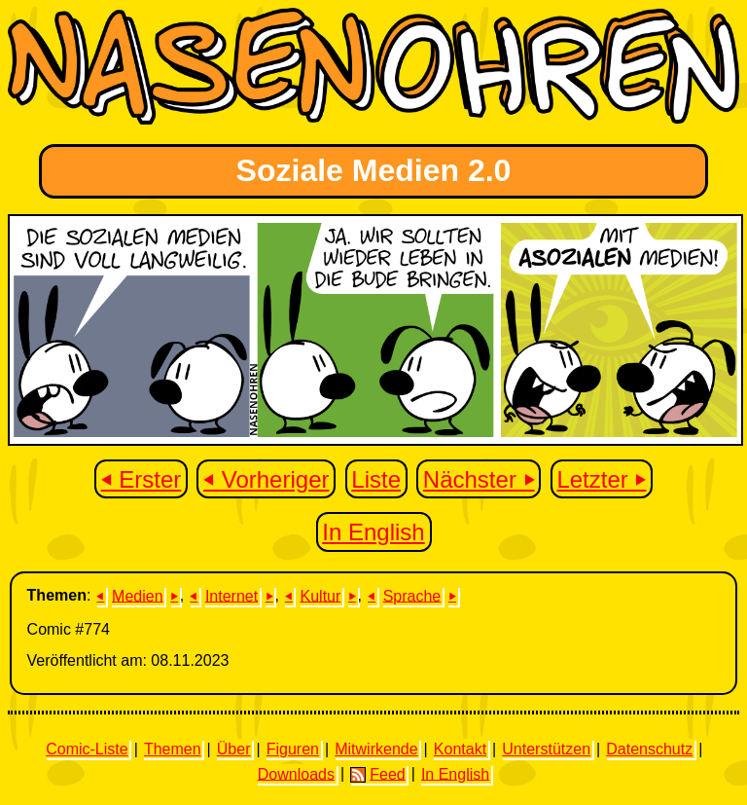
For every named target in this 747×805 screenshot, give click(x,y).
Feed (377, 774)
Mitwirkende (376, 749)
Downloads (296, 773)
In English (373, 532)
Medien (137, 595)
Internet (231, 595)
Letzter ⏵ (601, 479)
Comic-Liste (86, 749)
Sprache (412, 595)
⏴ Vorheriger (266, 479)
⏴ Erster (141, 479)
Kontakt (460, 749)
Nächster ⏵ (479, 479)
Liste (376, 479)
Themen (172, 749)
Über (234, 749)
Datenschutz (649, 749)
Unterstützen (546, 749)
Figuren (293, 749)
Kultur (321, 595)
